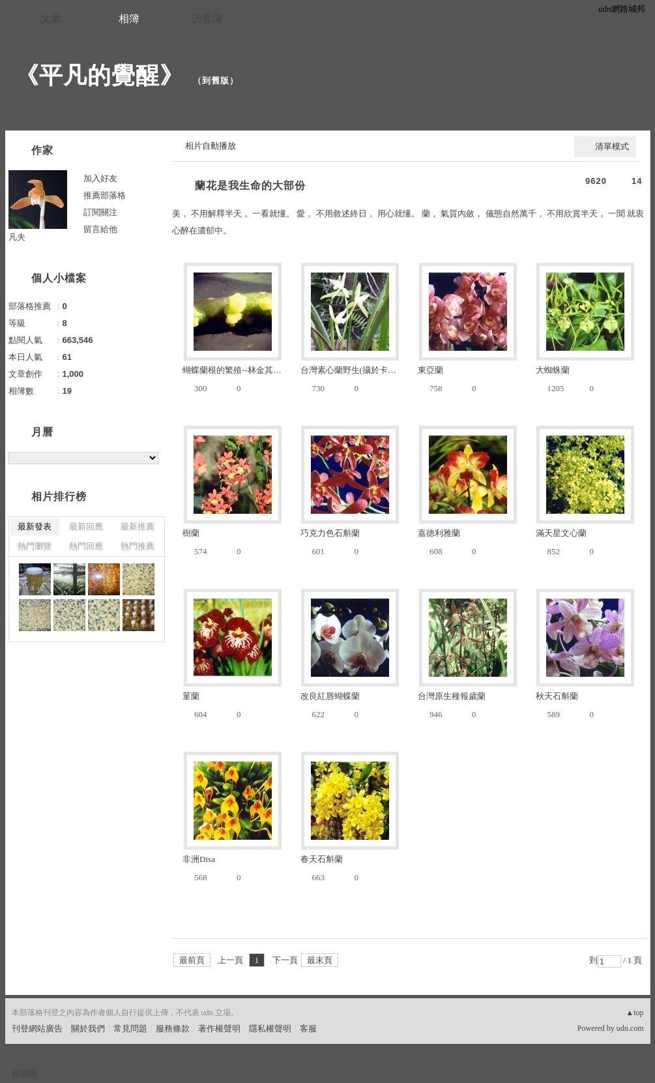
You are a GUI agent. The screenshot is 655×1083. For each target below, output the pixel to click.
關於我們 (88, 1028)
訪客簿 (207, 18)
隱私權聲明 (270, 1028)
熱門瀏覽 (34, 546)
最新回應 (86, 526)
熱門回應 (86, 546)
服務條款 (173, 1028)
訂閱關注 (100, 212)
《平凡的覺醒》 (99, 75)
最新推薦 (137, 526)
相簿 (129, 18)
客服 (308, 1028)
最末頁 (319, 960)
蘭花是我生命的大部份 (250, 185)
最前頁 (192, 960)
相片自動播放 (210, 146)
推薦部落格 (104, 195)
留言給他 (100, 229)
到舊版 (215, 80)
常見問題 (130, 1028)
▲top (634, 1012)
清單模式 (612, 146)
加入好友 (100, 178)
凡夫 (16, 237)
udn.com (630, 1028)
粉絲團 (24, 1073)
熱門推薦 (137, 546)
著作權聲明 (219, 1028)
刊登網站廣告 (37, 1028)
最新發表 (34, 526)
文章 (50, 18)
